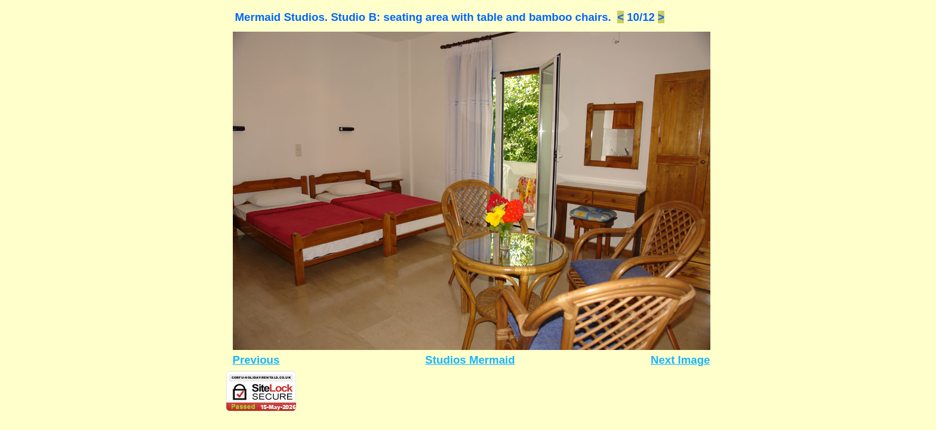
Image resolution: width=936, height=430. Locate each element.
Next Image (680, 360)
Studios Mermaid (470, 360)
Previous (256, 360)
